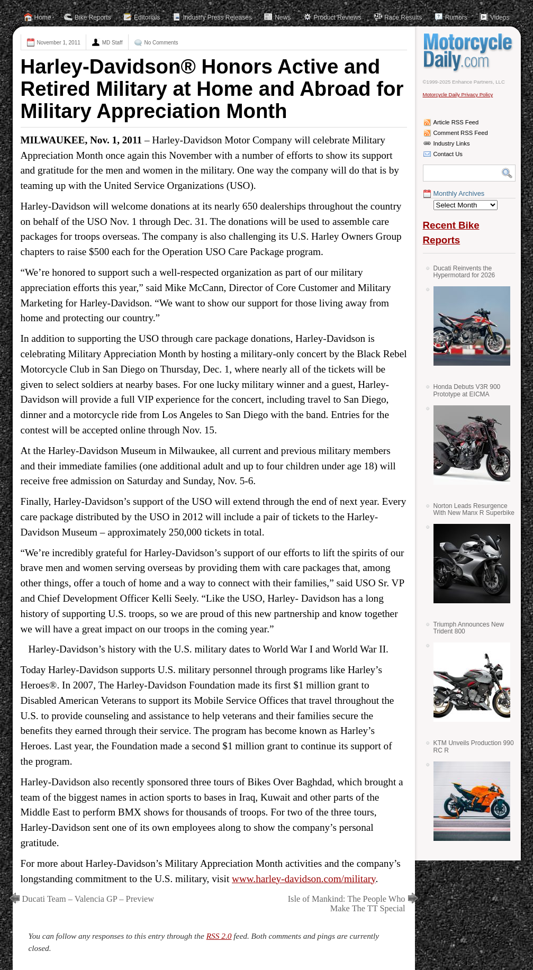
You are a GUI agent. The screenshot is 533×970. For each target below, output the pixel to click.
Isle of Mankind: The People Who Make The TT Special (346, 903)
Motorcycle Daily (469, 52)
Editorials (147, 17)
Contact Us (448, 154)
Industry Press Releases (217, 17)
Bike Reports (93, 17)
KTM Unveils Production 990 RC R (473, 746)
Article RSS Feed (456, 122)
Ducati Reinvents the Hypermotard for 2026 (464, 272)
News (283, 17)
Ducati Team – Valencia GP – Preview (88, 899)
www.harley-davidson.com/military (303, 878)
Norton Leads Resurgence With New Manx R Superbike (473, 509)
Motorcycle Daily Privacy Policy (458, 94)
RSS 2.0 (219, 935)
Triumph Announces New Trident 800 (468, 628)
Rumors (456, 17)
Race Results (403, 17)
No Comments (161, 43)
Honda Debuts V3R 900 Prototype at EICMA (467, 390)
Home (42, 17)
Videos (499, 17)
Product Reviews (338, 17)
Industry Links (451, 143)
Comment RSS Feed (460, 133)
